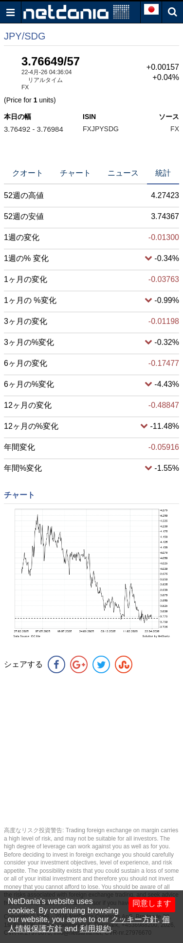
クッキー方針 (134, 919)
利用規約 (95, 928)
